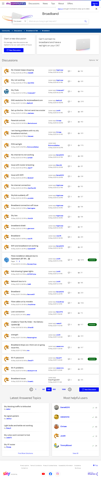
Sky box (14, 215)
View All (75, 453)
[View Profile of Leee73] (9, 438)
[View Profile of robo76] (29, 239)
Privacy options (24, 465)
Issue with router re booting (22, 165)
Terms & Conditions (36, 465)
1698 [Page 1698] (64, 389)
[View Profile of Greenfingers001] (54, 380)
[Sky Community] (16, 3)
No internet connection (21, 185)
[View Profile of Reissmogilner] (32, 337)
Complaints (77, 465)
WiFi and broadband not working (24, 246)
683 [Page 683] (54, 389)
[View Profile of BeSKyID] (30, 103)
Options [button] (92, 60)
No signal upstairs (11, 416)
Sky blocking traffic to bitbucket (17, 406)
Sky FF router (9, 444)
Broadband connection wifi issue (24, 205)
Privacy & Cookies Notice (50, 465)
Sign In (95, 4)
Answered (92, 260)
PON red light (16, 144)
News (45, 3)
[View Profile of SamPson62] (32, 188)
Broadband (50, 14)
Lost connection (18, 312)
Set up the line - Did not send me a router (28, 110)
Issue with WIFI (17, 175)
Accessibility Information (66, 465)
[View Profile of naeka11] (58, 323)
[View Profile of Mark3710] (59, 312)
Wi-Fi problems (17, 368)
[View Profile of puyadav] (31, 198)
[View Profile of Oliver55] (30, 327)
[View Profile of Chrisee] (58, 121)
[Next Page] (70, 389)
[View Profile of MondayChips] (31, 264)
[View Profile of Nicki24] (30, 218)
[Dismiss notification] (96, 8)
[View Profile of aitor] (28, 314)
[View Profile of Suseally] (30, 381)
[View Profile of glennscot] (31, 228)
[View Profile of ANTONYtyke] (31, 274)
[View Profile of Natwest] (30, 136)
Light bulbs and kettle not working (18, 425)
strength (14, 335)
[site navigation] (3, 4)
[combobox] (54, 21)
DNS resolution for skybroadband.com (27, 100)
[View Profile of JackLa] (8, 419)
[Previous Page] (31, 389)
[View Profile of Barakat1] (31, 178)
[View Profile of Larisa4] (30, 158)
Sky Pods (15, 90)
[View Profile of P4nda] (8, 447)
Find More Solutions (25, 453)
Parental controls (18, 120)
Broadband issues (18, 378)
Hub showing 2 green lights (22, 271)
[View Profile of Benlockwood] (32, 123)
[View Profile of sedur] (8, 409)
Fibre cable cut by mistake (22, 301)
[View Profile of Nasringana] (31, 208)
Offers (70, 3)
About (61, 3)
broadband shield (18, 225)
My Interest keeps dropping (22, 70)
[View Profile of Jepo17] (30, 168)
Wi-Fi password (17, 358)
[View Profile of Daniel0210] (60, 155)
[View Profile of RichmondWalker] (33, 147)
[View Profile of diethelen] (31, 113)
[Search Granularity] (20, 21)
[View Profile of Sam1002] (31, 83)
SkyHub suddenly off (19, 195)
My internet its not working (22, 155)
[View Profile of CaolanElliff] (31, 249)
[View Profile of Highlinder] (59, 70)
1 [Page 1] (35, 389)
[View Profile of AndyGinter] (32, 304)
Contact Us (24, 468)
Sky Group (78, 468)
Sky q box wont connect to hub (17, 435)
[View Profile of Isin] (28, 350)
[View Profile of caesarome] (60, 346)
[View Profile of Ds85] (29, 284)
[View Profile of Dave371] (30, 360)
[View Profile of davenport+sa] (32, 371)
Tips (53, 3)
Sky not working (18, 80)
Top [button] (96, 465)
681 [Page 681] (43, 389)
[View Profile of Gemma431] (31, 294)
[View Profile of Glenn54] (59, 165)
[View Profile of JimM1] (58, 110)
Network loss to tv (18, 281)
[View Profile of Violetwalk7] (31, 93)
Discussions (34, 3)
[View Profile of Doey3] (8, 428)
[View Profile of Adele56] (30, 73)
